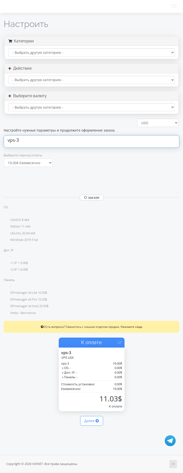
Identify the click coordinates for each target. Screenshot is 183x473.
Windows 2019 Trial (21, 240)
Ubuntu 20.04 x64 (19, 233)
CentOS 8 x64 (16, 220)
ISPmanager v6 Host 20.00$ (26, 306)
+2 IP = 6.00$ (16, 270)
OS (6, 207)
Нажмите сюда (131, 327)
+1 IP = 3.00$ (16, 263)
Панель (9, 280)
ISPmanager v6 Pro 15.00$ (25, 300)
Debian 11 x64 (17, 226)
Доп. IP (9, 250)
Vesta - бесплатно (20, 313)
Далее (91, 420)
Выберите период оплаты (23, 155)
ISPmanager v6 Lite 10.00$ (25, 293)
